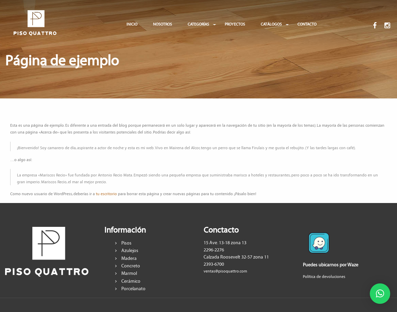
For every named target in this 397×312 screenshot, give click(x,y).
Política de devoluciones (324, 277)
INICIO (131, 24)
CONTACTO (306, 24)
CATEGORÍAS (198, 24)
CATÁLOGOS (271, 24)
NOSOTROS (162, 24)
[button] (380, 293)
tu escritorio (106, 194)
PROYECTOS (235, 24)
